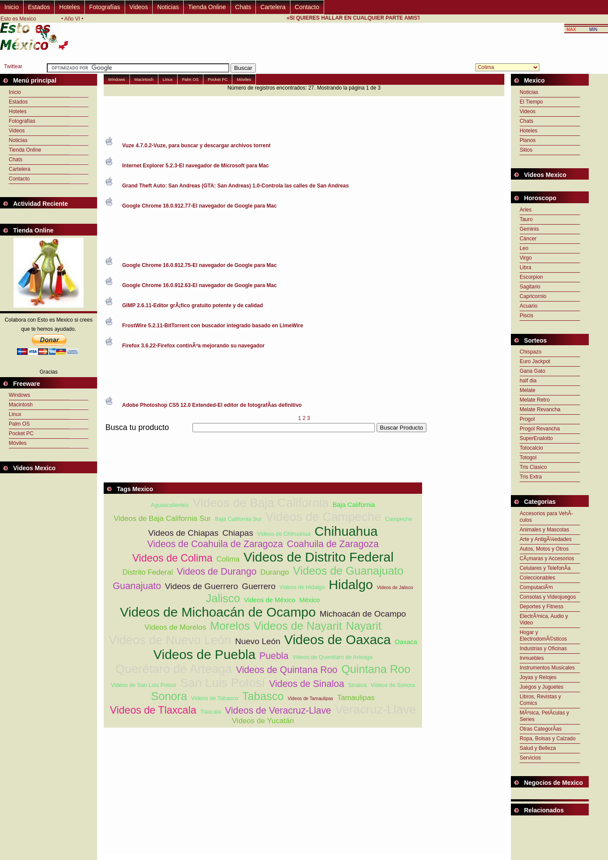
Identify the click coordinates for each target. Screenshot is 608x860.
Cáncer (528, 239)
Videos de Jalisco (395, 587)
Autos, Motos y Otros (544, 549)
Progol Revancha (540, 429)
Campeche (398, 519)
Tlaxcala (210, 711)
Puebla (273, 656)
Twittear (13, 66)
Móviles (18, 443)
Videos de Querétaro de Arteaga (332, 657)
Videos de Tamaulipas (310, 698)
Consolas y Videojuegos (548, 597)
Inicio (11, 6)
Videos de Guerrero (201, 586)
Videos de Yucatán (263, 721)
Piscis (526, 315)
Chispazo (531, 352)
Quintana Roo (375, 669)
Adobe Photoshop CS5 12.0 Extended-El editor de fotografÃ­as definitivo (212, 405)
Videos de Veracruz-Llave (278, 710)
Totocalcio (531, 448)
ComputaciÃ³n (536, 587)
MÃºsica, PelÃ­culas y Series (544, 716)
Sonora (169, 696)
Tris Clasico (533, 467)
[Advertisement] (263, 437)
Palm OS (19, 424)
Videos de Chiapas (183, 533)
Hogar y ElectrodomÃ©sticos (543, 635)
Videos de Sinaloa (306, 684)
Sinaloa (357, 685)
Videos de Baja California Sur (162, 518)
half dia (528, 381)
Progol (527, 419)
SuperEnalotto (536, 438)
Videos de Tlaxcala (153, 710)
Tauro (526, 219)
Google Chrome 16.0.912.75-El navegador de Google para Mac (199, 265)
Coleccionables (537, 578)
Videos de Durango (216, 571)
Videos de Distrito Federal (319, 557)
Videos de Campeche (323, 517)
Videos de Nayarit (298, 626)
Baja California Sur (238, 519)
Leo (524, 248)
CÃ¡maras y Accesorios (547, 558)
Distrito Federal (147, 572)
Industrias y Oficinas (543, 648)
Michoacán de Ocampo (363, 613)
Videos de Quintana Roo (286, 670)
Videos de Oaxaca (337, 639)
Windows (19, 395)
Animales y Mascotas (544, 530)
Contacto (307, 6)
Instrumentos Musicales (547, 668)
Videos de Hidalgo (302, 587)
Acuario (529, 306)
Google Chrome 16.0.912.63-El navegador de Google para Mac (199, 285)
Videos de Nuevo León (169, 640)
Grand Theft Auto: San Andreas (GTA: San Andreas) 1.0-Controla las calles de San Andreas (235, 186)
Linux (15, 414)
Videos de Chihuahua (284, 534)
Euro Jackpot (535, 361)
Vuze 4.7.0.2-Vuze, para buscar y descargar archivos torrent (196, 145)
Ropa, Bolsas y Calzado (548, 738)
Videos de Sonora (392, 685)
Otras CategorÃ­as (541, 729)
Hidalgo (350, 584)
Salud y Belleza (538, 748)
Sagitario (530, 287)
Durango (274, 572)
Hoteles (69, 6)
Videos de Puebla (204, 654)
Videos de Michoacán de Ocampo (218, 612)
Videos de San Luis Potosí (143, 685)
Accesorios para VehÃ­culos (546, 516)
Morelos (230, 626)
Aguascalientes (170, 505)
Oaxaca (406, 641)
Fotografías (104, 6)
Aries (525, 210)
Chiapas (237, 533)
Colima (228, 559)
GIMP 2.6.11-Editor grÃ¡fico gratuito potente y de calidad (192, 305)
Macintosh (21, 405)
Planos (528, 140)
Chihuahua (345, 531)
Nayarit (363, 626)
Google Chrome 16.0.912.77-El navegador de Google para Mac (199, 206)
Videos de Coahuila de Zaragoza (215, 544)
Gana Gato (532, 371)
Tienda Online (207, 6)
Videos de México (270, 599)
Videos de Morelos (175, 627)
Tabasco (262, 696)
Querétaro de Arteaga (173, 669)
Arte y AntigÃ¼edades (546, 539)
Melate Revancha (540, 409)
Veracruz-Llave (375, 709)
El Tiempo (531, 102)
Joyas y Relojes (538, 677)
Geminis (529, 229)
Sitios (526, 150)
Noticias (168, 6)
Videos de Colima (172, 558)
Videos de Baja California (261, 503)
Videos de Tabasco (214, 698)
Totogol (528, 457)
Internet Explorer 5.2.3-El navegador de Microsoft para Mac (195, 166)
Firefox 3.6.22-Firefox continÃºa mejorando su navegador (193, 346)
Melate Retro (535, 400)
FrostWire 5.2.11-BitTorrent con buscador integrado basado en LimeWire (212, 325)
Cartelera (273, 6)
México (309, 599)
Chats (243, 6)
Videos (138, 6)
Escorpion (531, 277)
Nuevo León (257, 641)
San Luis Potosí (222, 683)
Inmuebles (532, 658)
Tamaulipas (356, 698)
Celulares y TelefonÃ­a (545, 568)
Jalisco (223, 598)
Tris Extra (531, 477)
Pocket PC (21, 433)
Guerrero (259, 586)
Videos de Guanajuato (348, 571)
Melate (527, 390)
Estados (39, 6)
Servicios (530, 758)
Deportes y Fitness (541, 606)
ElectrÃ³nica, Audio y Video (544, 619)
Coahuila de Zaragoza (333, 544)
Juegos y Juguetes (541, 687)
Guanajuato (137, 586)
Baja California (353, 504)
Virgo (526, 258)
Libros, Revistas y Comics (540, 700)
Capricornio (533, 296)
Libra (525, 267)
